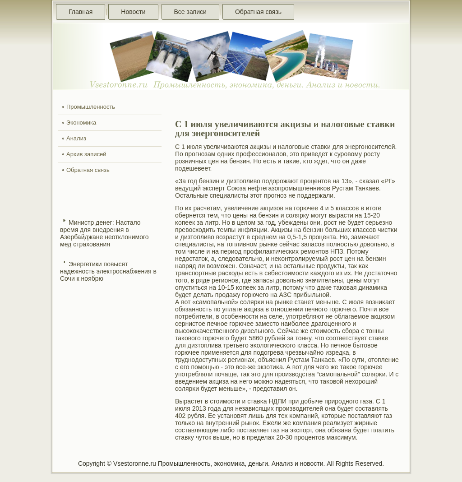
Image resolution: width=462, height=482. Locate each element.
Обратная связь (258, 11)
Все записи (190, 11)
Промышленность (90, 106)
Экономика (81, 122)
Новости (133, 11)
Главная (80, 11)
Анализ (76, 138)
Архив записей (86, 154)
